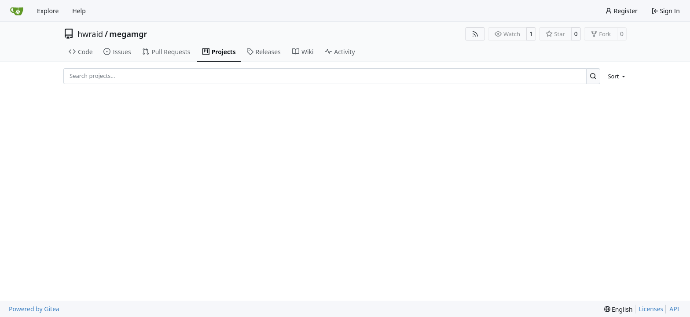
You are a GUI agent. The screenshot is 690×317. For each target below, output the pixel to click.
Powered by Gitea (34, 309)
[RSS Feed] (475, 34)
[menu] (615, 76)
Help (79, 11)
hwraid (90, 33)
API (674, 309)
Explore (48, 11)
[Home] (16, 11)
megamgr (128, 33)
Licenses (651, 309)
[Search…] (593, 76)
